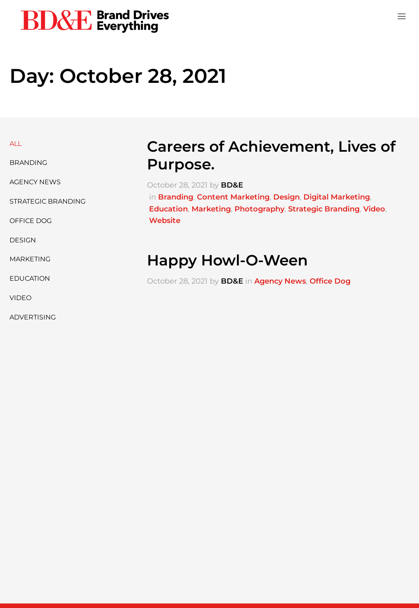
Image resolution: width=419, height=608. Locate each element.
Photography (259, 209)
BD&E (232, 185)
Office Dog (30, 221)
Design (22, 240)
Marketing (29, 259)
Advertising (32, 317)
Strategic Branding (47, 201)
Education (29, 278)
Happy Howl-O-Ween (227, 260)
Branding (28, 163)
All (15, 144)
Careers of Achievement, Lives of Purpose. (271, 155)
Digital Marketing (336, 197)
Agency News (35, 182)
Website (164, 220)
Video (20, 298)
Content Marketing (233, 197)
